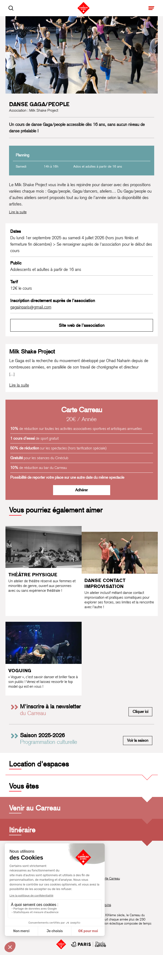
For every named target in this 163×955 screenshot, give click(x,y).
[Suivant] (149, 55)
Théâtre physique (32, 574)
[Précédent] (14, 55)
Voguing (19, 670)
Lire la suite (18, 212)
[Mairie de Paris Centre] (88, 944)
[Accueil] (61, 944)
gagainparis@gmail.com (30, 306)
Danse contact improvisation (105, 583)
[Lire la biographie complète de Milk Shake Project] (19, 385)
